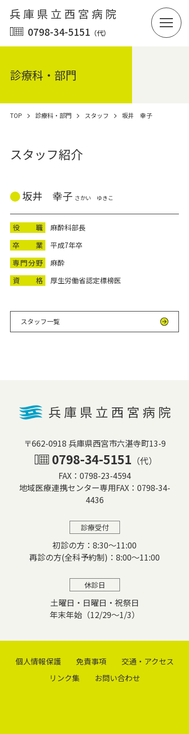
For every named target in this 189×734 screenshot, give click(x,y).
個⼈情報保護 (38, 661)
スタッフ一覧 (40, 321)
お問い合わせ (117, 677)
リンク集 (64, 677)
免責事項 (91, 661)
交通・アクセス (147, 661)
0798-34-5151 (69, 31)
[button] (166, 23)
